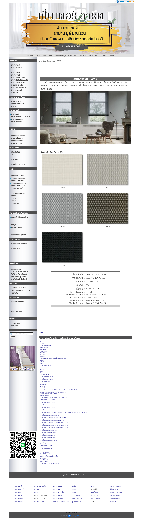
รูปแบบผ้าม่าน (76, 501)
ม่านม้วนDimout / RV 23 (48, 402)
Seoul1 (42, 450)
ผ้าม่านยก (37, 489)
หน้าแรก (30, 55)
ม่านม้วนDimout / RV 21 (48, 407)
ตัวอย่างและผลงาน (97, 498)
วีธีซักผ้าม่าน (114, 489)
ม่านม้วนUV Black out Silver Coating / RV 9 (54, 425)
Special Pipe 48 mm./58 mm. (49, 393)
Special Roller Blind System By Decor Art (53, 392)
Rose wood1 (44, 461)
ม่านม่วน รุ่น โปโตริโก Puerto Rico (51, 463)
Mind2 (42, 362)
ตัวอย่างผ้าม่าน (115, 498)
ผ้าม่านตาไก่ (19, 486)
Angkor (42, 342)
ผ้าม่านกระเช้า (19, 495)
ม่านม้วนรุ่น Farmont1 (47, 448)
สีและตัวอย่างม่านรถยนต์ (61, 501)
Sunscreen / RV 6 (45, 368)
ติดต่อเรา (113, 55)
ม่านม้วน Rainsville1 (46, 446)
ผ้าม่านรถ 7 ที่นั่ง (58, 492)
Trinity (42, 371)
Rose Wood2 (44, 460)
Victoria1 (43, 458)
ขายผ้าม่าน (72, 55)
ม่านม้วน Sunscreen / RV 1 (48, 440)
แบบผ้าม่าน (82, 55)
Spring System (44, 395)
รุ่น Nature (43, 384)
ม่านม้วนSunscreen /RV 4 (48, 435)
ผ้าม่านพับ (18, 492)
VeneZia (42, 386)
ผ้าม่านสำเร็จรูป (60, 55)
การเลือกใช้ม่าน (115, 495)
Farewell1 (43, 442)
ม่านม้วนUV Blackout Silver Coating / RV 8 (54, 427)
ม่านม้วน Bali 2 (45, 381)
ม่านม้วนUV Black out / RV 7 (49, 430)
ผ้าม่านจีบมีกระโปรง (40, 486)
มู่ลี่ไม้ (74, 486)
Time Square (44, 347)
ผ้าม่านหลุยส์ (19, 498)
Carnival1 (43, 444)
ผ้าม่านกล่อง (19, 501)
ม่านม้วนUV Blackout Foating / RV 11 (52, 420)
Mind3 (42, 363)
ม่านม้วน (37, 492)
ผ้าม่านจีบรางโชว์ (20, 489)
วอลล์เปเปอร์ (95, 495)
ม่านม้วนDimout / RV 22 (48, 405)
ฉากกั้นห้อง (94, 492)
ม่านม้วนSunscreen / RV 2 (48, 437)
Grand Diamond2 (45, 452)
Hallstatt (42, 388)
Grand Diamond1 (45, 454)
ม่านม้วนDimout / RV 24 (48, 400)
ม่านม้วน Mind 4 (45, 365)
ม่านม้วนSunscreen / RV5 (48, 432)
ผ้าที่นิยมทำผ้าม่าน (116, 492)
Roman (42, 369)
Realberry (43, 373)
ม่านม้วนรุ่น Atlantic (46, 376)
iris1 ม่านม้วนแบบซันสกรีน (49, 456)
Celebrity (43, 356)
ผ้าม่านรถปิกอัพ (58, 498)
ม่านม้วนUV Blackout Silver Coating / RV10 (54, 422)
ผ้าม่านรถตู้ (56, 489)
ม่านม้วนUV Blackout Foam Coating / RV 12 (54, 417)
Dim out (42, 343)
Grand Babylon (44, 374)
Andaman (43, 354)
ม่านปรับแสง (76, 495)
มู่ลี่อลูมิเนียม (76, 489)
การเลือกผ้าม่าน (115, 486)
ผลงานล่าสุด (93, 55)
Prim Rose (43, 349)
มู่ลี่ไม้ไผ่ (74, 492)
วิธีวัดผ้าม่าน (114, 501)
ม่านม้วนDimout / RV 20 (48, 410)
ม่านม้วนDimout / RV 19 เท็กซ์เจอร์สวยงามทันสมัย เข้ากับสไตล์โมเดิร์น (63, 412)
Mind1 (42, 360)
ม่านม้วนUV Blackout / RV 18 (49, 415)
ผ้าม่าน (38, 55)
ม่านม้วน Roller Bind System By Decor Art (53, 397)
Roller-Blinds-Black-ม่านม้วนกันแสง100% (53, 358)
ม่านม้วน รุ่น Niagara (46, 379)
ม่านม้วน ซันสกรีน (46, 345)
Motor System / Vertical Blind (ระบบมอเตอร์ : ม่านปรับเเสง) (59, 390)
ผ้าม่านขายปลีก (77, 498)
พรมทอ (93, 486)
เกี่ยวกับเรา (103, 55)
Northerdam (43, 351)
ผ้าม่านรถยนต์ (47, 55)
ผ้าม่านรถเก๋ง (57, 495)
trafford (42, 352)
